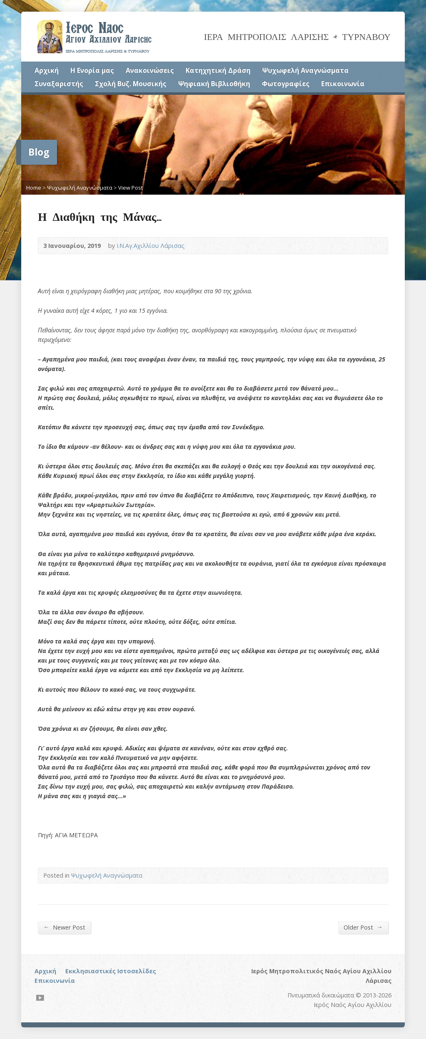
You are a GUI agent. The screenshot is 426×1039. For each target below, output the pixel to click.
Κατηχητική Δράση (218, 70)
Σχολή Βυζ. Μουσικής (130, 83)
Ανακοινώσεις (150, 70)
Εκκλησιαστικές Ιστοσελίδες (110, 971)
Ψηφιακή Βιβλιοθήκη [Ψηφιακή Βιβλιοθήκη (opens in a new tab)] (214, 83)
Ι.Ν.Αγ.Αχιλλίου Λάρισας (150, 246)
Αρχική (47, 70)
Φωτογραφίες (286, 83)
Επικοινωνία (342, 83)
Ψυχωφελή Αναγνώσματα (305, 70)
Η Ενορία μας (92, 70)
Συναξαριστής (59, 83)
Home (33, 187)
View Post (130, 187)
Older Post (363, 927)
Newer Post (64, 927)
